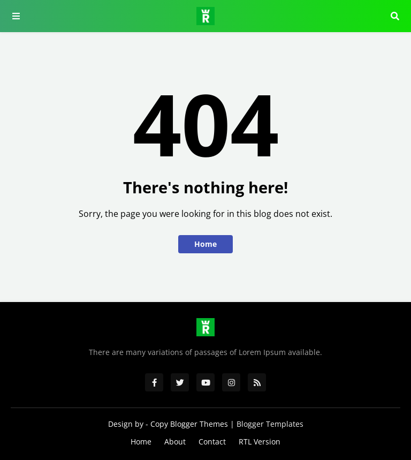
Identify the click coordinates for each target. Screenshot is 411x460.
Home (205, 244)
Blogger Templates (270, 424)
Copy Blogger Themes (189, 424)
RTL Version (259, 441)
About (175, 441)
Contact (212, 441)
